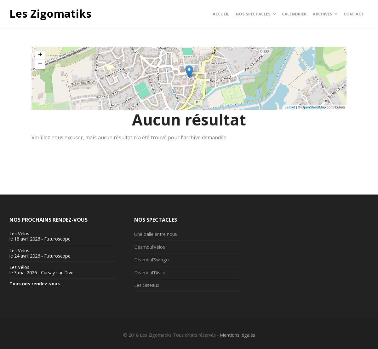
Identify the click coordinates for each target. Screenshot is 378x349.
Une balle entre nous (155, 234)
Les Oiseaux (146, 285)
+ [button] (40, 55)
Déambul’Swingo (151, 260)
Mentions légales (237, 335)
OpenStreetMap (313, 107)
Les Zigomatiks (50, 14)
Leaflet (290, 107)
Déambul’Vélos (149, 247)
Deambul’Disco (149, 273)
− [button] (40, 64)
